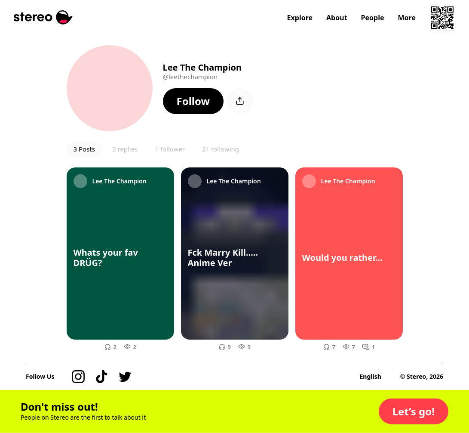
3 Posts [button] (84, 149)
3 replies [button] (125, 149)
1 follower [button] (170, 149)
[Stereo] (43, 17)
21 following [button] (220, 149)
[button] (193, 101)
